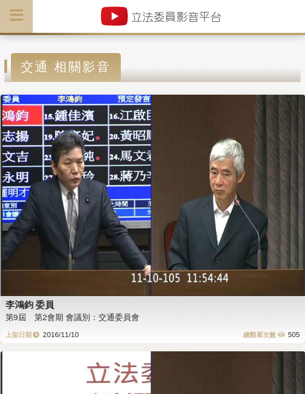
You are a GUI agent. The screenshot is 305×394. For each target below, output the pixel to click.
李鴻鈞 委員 (30, 305)
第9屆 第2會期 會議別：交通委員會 (72, 317)
